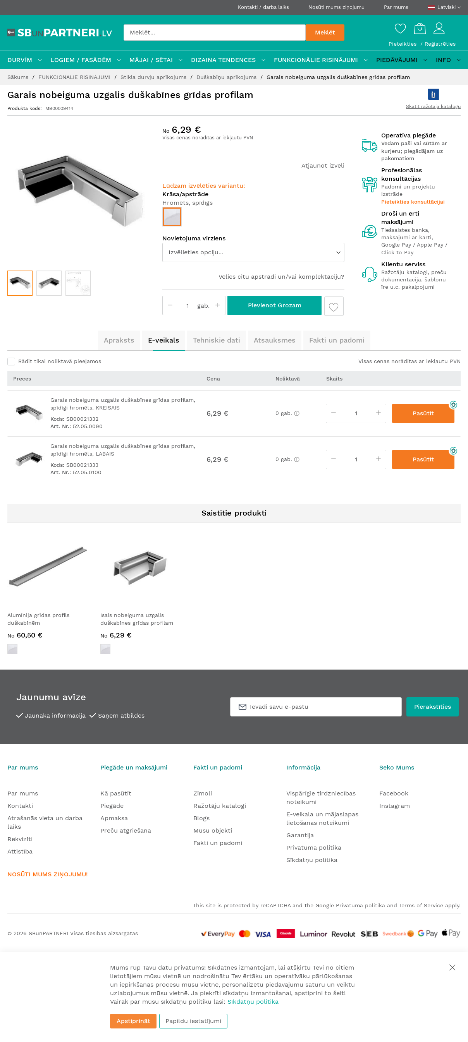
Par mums (396, 7)
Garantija (300, 835)
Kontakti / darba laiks (263, 7)
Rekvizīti (20, 839)
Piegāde (112, 805)
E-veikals (163, 340)
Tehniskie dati (216, 340)
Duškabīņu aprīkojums (227, 77)
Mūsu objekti (212, 830)
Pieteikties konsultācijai (413, 202)
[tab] (119, 340)
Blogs (201, 818)
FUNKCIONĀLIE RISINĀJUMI (75, 77)
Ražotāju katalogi (219, 805)
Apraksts (119, 340)
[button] (49, 283)
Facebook (393, 793)
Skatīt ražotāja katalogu (433, 106)
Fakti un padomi (337, 340)
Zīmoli (202, 793)
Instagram (394, 805)
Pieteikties (403, 44)
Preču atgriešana (125, 830)
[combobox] (215, 32)
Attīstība (20, 851)
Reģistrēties (440, 44)
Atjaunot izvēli (322, 165)
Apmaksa (114, 818)
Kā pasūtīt (115, 793)
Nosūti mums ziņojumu (336, 7)
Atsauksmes (275, 340)
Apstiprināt (133, 1021)
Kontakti (20, 805)
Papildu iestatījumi (193, 1021)
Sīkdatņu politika (311, 860)
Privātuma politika (313, 847)
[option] (172, 216)
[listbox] (253, 218)
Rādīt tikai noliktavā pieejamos (59, 361)
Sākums (18, 77)
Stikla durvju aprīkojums (154, 77)
